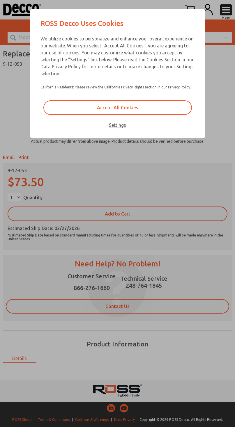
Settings (117, 125)
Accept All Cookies (117, 107)
